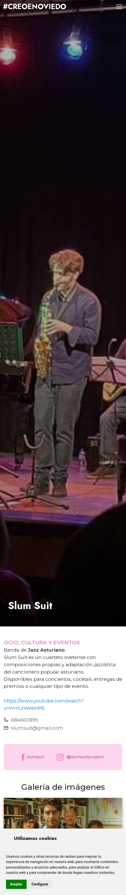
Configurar (40, 884)
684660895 (24, 720)
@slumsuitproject (79, 757)
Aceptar (16, 884)
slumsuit (32, 757)
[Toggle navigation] (119, 7)
